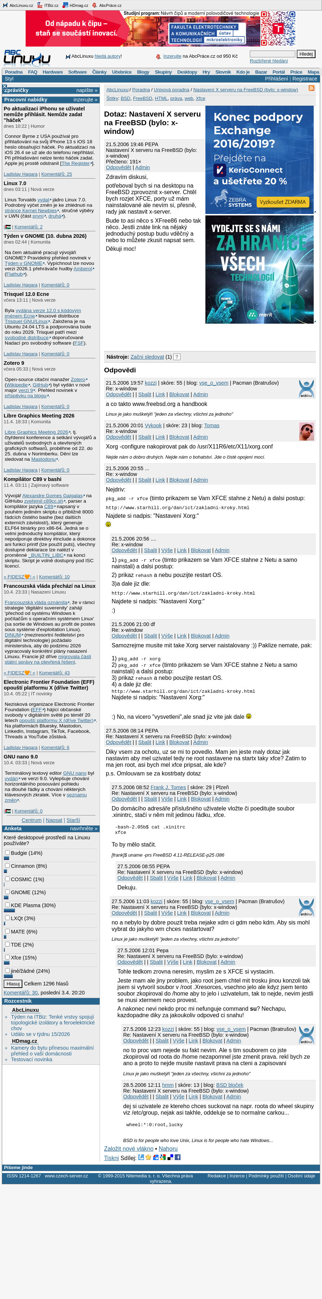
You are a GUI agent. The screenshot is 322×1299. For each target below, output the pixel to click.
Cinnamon (20, 866)
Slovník (223, 72)
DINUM (13, 635)
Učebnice (121, 72)
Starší (73, 820)
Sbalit (144, 394)
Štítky (112, 98)
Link (160, 394)
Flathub (14, 274)
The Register (75, 163)
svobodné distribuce (27, 337)
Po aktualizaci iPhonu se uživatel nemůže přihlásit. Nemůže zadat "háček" (44, 114)
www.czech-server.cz (66, 1179)
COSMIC (18, 879)
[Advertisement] (188, 336)
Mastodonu (43, 459)
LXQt (14, 918)
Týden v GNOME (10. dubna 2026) (45, 236)
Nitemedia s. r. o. (143, 1179)
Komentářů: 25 (56, 174)
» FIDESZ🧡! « (19, 576)
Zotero (78, 379)
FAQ (32, 72)
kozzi (151, 383)
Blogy (143, 72)
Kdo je (243, 72)
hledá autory (108, 56)
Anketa (13, 828)
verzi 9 (25, 390)
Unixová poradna (171, 89)
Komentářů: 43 (54, 672)
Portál (279, 72)
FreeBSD (142, 98)
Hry (206, 72)
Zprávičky (16, 90)
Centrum (32, 820)
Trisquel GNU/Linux (26, 321)
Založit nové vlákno (128, 1152)
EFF (37, 709)
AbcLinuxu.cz (17, 5)
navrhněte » (83, 828)
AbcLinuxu (25, 1010)
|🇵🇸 (7, 226)
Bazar (261, 72)
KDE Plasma (22, 905)
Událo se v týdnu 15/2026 (40, 1034)
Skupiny (163, 72)
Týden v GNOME (23, 263)
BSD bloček (229, 1087)
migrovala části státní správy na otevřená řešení (48, 659)
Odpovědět (118, 167)
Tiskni (111, 1161)
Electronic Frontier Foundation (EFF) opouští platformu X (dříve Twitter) (49, 685)
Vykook (153, 425)
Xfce (13, 958)
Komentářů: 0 (55, 285)
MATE (15, 932)
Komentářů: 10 (54, 576)
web (189, 98)
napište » (87, 90)
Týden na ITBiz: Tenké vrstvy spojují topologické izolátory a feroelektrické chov (53, 1022)
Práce (296, 72)
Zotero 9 (14, 363)
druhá (54, 216)
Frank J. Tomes (168, 787)
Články (99, 72)
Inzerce (237, 1179)
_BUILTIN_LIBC (45, 555)
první (37, 216)
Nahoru (168, 1152)
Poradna (14, 72)
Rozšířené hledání (269, 61)
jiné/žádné (20, 971)
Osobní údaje (301, 1179)
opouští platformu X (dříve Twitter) (56, 720)
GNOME (17, 892)
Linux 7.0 (15, 183)
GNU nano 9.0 (21, 757)
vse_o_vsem (214, 383)
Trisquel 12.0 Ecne (26, 294)
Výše (167, 550)
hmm (168, 1087)
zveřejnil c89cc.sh (43, 501)
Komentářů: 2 (28, 226)
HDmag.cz (75, 5)
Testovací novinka (31, 1059)
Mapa (313, 72)
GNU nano (75, 773)
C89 (48, 506)
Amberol (83, 268)
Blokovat (179, 394)
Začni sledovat (147, 357)
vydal (43, 199)
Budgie (16, 853)
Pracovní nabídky (25, 99)
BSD (125, 98)
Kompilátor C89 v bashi (32, 479)
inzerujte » (85, 99)
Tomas (211, 425)
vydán (11, 778)
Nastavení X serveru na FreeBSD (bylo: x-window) (245, 89)
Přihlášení (276, 79)
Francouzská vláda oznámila (36, 602)
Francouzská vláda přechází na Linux (49, 586)
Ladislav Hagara (21, 174)
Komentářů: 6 (55, 747)
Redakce (217, 1179)
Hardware (52, 72)
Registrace (304, 79)
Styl (9, 79)
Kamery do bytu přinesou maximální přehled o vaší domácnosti (52, 1051)
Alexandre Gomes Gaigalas (52, 495)
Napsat (54, 820)
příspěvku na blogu (26, 395)
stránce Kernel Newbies (31, 210)
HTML (161, 98)
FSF (79, 343)
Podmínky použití (266, 1179)
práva (176, 98)
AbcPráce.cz (106, 5)
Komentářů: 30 (21, 993)
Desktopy (187, 72)
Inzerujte (173, 56)
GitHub (40, 385)
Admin (142, 167)
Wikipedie (17, 385)
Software (77, 72)
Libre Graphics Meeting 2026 (39, 416)
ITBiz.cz (47, 5)
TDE (13, 945)
